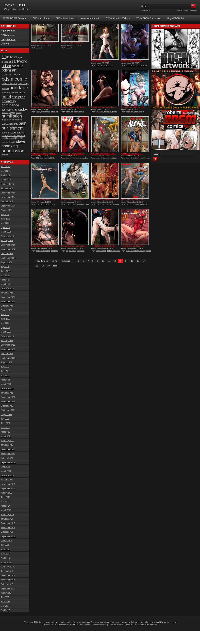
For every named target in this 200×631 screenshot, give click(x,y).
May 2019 (5, 501)
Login (149, 10)
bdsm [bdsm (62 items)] (6, 66)
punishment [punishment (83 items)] (13, 128)
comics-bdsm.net (89, 18)
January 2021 (7, 445)
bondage (113, 158)
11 (109, 261)
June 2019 (5, 497)
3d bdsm (72, 251)
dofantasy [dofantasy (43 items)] (9, 101)
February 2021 (7, 441)
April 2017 (5, 610)
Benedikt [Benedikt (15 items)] (5, 89)
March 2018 (6, 562)
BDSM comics (8, 35)
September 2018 (8, 536)
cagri (128, 204)
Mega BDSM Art (175, 18)
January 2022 (7, 393)
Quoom (5, 43)
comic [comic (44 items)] (21, 92)
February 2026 (7, 184)
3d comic (99, 112)
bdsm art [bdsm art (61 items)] (9, 70)
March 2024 (6, 284)
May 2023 (5, 323)
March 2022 (6, 384)
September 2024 (8, 258)
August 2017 (6, 593)
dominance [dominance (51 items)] (10, 105)
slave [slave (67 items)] (20, 141)
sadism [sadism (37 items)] (21, 132)
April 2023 (5, 327)
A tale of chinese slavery (135, 251)
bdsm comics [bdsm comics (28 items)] (9, 83)
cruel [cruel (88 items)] (6, 96)
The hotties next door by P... (103, 246)
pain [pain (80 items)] (23, 123)
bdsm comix (71, 204)
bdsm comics (49, 204)
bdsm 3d (132, 65)
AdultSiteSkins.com (150, 624)
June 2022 (5, 371)
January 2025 (7, 240)
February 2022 (7, 388)
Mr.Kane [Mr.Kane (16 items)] (5, 124)
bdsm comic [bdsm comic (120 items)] (14, 79)
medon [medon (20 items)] (18, 119)
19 (43, 266)
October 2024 (7, 253)
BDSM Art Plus (41, 18)
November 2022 (8, 349)
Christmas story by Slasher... (43, 200)
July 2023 (5, 314)
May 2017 (5, 606)
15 (132, 261)
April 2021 (5, 432)
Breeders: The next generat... (44, 153)
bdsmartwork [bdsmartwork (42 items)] (11, 74)
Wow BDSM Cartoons (148, 18)
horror (147, 158)
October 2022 (7, 353)
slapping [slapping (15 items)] (5, 142)
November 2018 (8, 528)
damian (109, 204)
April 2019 (5, 506)
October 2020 (7, 458)
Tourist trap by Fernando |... (73, 153)
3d (127, 65)
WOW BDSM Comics (14, 18)
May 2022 (5, 375)
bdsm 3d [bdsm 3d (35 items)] (17, 66)
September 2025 (8, 206)
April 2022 (5, 380)
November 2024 (8, 249)
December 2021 (8, 397)
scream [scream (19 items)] (21, 135)
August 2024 (6, 262)
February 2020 (7, 475)
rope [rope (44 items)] (12, 132)
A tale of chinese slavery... (132, 246)
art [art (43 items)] (11, 61)
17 (144, 261)
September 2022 (8, 358)
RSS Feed (177, 10)
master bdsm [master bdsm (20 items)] (8, 119)
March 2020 (6, 471)
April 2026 (5, 175)
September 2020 (8, 462)
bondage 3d (142, 65)
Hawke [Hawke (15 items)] (18, 113)
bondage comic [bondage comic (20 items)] (9, 92)
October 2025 (7, 201)
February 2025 (7, 236)
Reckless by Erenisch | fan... (103, 153)
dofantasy (135, 204)
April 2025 (5, 227)
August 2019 (6, 493)
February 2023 (7, 336)
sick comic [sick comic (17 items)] (18, 138)
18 (37, 266)
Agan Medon (8, 30)
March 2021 (6, 436)
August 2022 (6, 362)
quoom (39, 47)
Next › (56, 266)
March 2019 (6, 510)
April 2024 (5, 280)
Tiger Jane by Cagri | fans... (133, 200)
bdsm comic (109, 65)
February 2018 (7, 567)
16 (138, 261)
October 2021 (7, 406)
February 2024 (7, 288)
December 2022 (8, 345)
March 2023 (6, 332)
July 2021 (5, 419)
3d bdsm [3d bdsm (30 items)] (11, 57)
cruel (142, 158)
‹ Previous (65, 261)
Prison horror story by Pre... (133, 107)
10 (103, 261)
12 (115, 261)
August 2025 (6, 210)
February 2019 (7, 515)
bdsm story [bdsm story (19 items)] (23, 83)
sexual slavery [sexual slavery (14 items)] (7, 138)
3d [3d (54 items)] (4, 57)
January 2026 (7, 188)
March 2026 (6, 180)
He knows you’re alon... (131, 153)
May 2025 (5, 223)
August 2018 (6, 541)
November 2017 (8, 580)
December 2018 (8, 523)
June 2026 (5, 166)
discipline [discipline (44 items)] (18, 97)
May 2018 (5, 554)
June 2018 (5, 549)
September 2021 (8, 410)
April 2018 (5, 558)
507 (37, 158)
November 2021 (8, 401)
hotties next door (113, 251)
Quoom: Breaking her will (72, 43)
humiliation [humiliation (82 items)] (12, 116)
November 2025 (8, 197)
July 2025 (5, 214)
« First (54, 261)
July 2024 (5, 266)
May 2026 (5, 171)
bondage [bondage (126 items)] (18, 87)
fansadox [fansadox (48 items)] (20, 109)
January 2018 (7, 571)
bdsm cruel (100, 204)
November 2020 (8, 454)
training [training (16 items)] (5, 155)
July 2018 (5, 545)
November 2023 (8, 301)
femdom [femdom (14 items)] (5, 113)
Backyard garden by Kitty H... (44, 107)
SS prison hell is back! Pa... (73, 200)
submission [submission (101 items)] (13, 150)
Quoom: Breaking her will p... (44, 43)
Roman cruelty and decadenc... (105, 200)
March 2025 (6, 232)
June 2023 (5, 319)
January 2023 (7, 340)
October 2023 (7, 306)
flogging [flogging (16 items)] (12, 112)
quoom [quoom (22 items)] (5, 132)
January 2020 (7, 480)
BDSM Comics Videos (118, 18)
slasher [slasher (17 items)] (12, 142)
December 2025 (8, 193)
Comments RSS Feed (189, 10)
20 (49, 266)
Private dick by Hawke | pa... (103, 107)
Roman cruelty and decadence (105, 205)
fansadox (143, 204)
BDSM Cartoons (64, 18)
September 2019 (8, 488)
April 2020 (5, 467)
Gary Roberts (8, 39)
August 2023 (6, 310)
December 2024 (8, 245)
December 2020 (8, 449)
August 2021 (6, 414)
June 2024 (5, 271)
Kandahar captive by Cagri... (73, 107)
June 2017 (5, 601)
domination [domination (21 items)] (7, 109)
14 (126, 261)
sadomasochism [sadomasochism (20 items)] (10, 135)
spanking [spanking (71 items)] (10, 146)
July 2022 (5, 367)
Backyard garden (43, 112)
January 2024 (7, 293)
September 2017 (8, 588)
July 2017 (5, 597)
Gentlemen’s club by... (101, 61)
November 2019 (8, 484)
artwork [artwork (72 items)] (20, 61)
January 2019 (7, 519)
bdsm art (99, 65)
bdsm (68, 158)
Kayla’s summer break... (131, 61)
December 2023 (8, 297)
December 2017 (8, 575)
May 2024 (5, 275)
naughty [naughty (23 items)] (13, 124)
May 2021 (5, 427)
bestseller (83, 158)
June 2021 (5, 423)
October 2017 (7, 584)
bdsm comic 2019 (47, 158)
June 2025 (5, 219)
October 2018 (7, 532)
